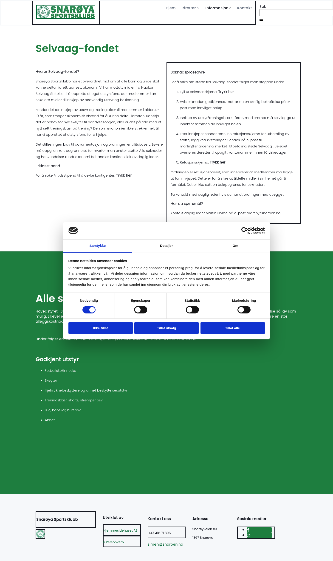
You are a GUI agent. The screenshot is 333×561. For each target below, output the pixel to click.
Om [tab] (235, 246)
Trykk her (124, 175)
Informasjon (217, 8)
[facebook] (248, 530)
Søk (263, 6)
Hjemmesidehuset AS (121, 530)
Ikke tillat (100, 328)
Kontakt (244, 8)
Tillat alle (232, 328)
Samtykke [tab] (98, 246)
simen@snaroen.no (165, 544)
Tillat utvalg (166, 328)
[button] (261, 20)
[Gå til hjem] (65, 17)
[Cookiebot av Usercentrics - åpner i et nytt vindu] (245, 230)
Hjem (171, 8)
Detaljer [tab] (166, 246)
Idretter (189, 8)
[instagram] (248, 535)
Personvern (114, 542)
